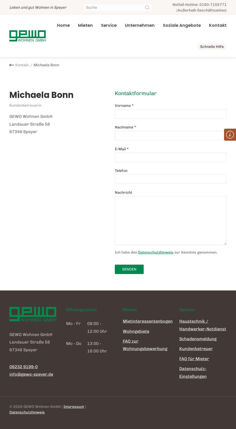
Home (63, 25)
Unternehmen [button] (140, 25)
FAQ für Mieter (194, 358)
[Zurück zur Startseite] (27, 36)
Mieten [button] (85, 25)
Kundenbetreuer (196, 348)
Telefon (121, 170)
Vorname (124, 105)
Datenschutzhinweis (155, 252)
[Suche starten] (147, 7)
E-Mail (122, 149)
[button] (230, 135)
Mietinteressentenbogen (148, 321)
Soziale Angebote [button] (182, 25)
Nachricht (123, 192)
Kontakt (218, 25)
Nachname (125, 127)
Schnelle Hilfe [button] (212, 46)
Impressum (74, 406)
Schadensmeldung (198, 338)
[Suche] (118, 7)
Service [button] (109, 25)
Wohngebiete (136, 331)
